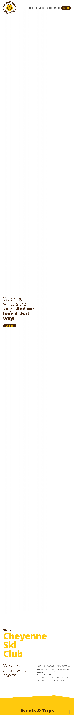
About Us (31, 8)
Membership (50, 8)
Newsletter (57, 8)
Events (35, 8)
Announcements (42, 8)
